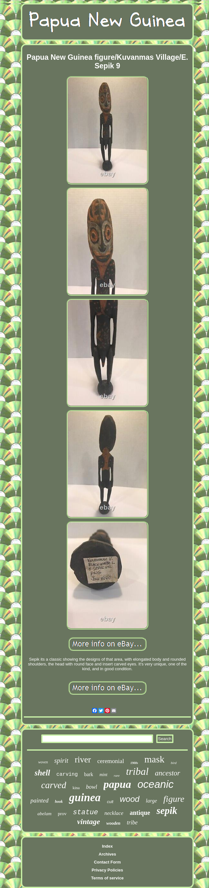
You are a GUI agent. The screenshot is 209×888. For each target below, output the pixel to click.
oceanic (156, 784)
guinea (84, 797)
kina (75, 787)
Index (107, 846)
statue (85, 812)
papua (117, 784)
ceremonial (110, 761)
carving (67, 774)
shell (42, 772)
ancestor (167, 773)
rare (117, 775)
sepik (167, 810)
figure (173, 799)
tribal (137, 771)
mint (103, 774)
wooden (113, 823)
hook (59, 801)
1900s (134, 763)
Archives (107, 854)
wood (129, 799)
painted (39, 800)
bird (174, 763)
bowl (91, 787)
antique (140, 812)
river (83, 759)
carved (53, 785)
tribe (132, 822)
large (151, 801)
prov (62, 813)
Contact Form (107, 862)
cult (110, 801)
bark (88, 774)
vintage (88, 821)
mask (155, 759)
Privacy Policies (107, 870)
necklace (113, 813)
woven (43, 762)
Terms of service (107, 878)
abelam (44, 813)
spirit (61, 760)
